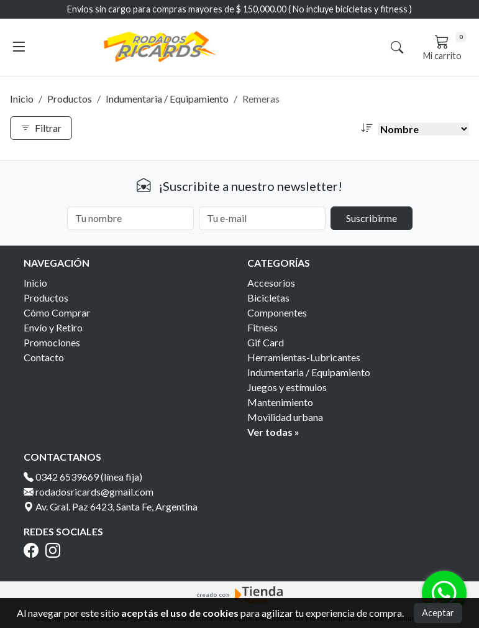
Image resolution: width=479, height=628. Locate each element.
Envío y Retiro (53, 327)
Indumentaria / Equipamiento (167, 98)
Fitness (262, 327)
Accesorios (271, 283)
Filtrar (41, 128)
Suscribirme (371, 218)
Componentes (277, 312)
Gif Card (265, 342)
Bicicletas (268, 297)
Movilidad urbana (285, 417)
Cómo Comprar (57, 312)
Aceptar (438, 612)
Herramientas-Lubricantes (303, 357)
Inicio (22, 98)
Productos (69, 98)
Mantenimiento (280, 402)
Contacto (44, 357)
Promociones (52, 342)
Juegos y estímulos (287, 387)
